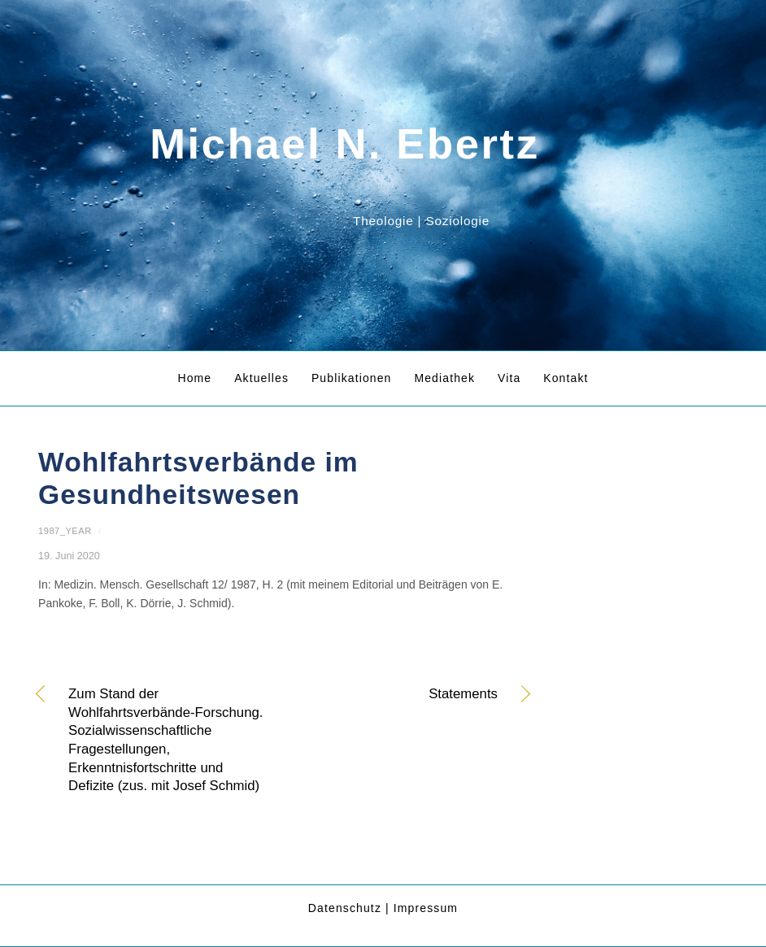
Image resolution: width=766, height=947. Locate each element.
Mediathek (444, 377)
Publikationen (351, 377)
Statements (398, 695)
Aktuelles (261, 377)
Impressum (426, 907)
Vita (509, 377)
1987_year (65, 531)
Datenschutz (344, 907)
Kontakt (565, 377)
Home (194, 377)
